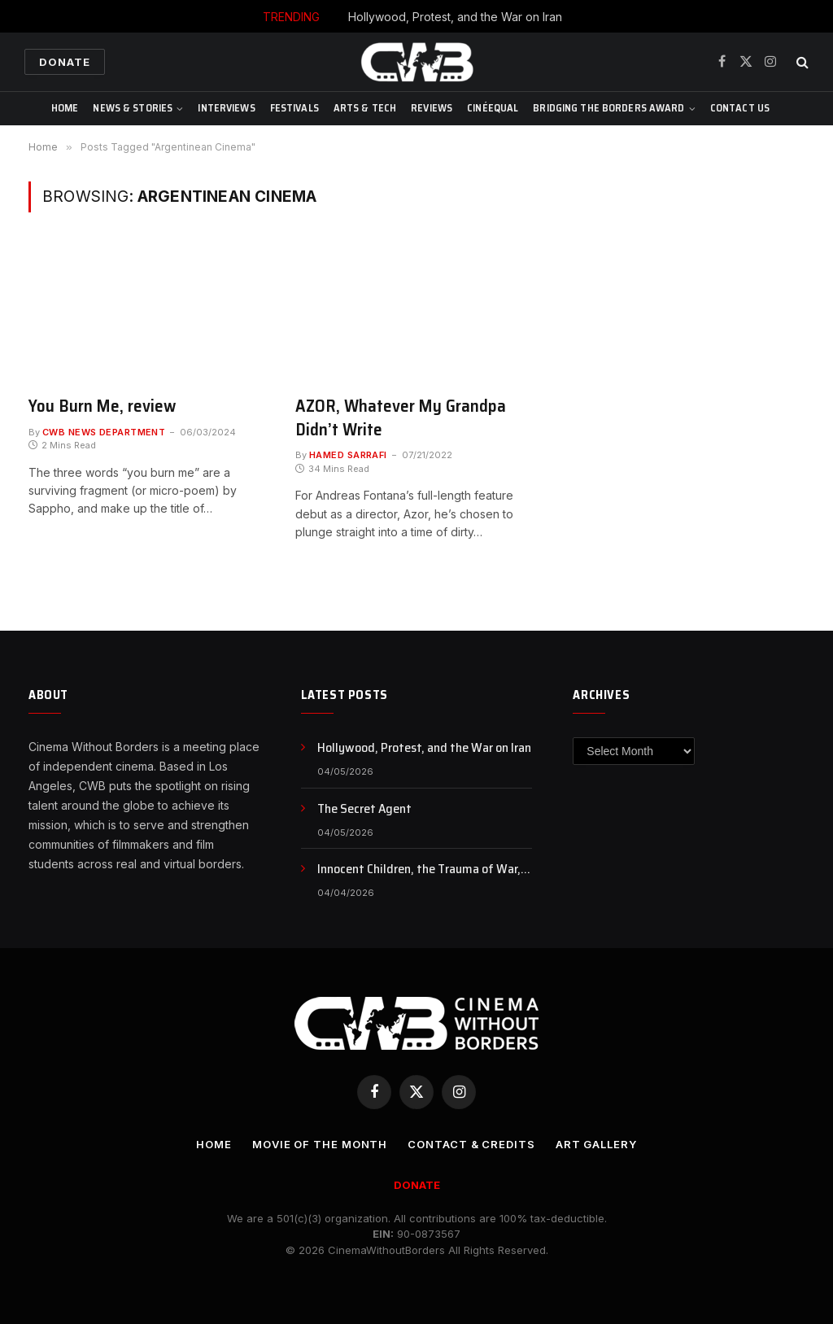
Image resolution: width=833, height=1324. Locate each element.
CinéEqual (492, 107)
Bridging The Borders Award (608, 107)
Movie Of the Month (319, 1144)
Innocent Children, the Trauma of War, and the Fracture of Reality (419, 869)
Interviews (226, 107)
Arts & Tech (365, 107)
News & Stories (132, 107)
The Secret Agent (364, 809)
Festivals (294, 107)
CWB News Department (103, 432)
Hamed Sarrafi (348, 455)
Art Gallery (596, 1144)
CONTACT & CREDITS (471, 1144)
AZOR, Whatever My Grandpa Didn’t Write (400, 418)
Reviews (431, 107)
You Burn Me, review (102, 406)
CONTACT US (740, 107)
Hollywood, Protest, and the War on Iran (455, 17)
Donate (64, 61)
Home (65, 107)
